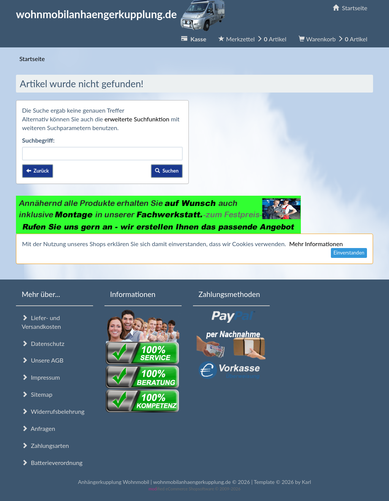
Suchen (167, 171)
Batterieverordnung (52, 462)
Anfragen (38, 428)
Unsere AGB (42, 360)
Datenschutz (43, 343)
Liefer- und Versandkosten (41, 322)
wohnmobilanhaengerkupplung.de (122, 14)
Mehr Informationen (316, 243)
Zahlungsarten (45, 445)
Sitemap (37, 394)
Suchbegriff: (38, 140)
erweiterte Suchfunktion (136, 119)
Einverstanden (349, 253)
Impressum (41, 377)
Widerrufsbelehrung (53, 411)
